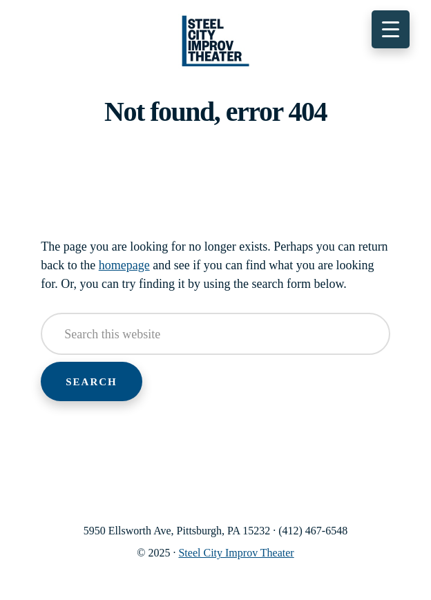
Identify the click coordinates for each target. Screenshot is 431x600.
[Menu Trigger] (391, 29)
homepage (124, 265)
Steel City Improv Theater (215, 41)
